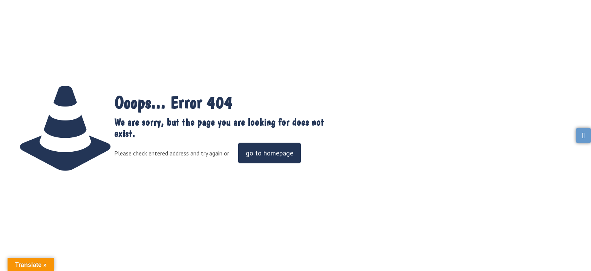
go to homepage (269, 153)
